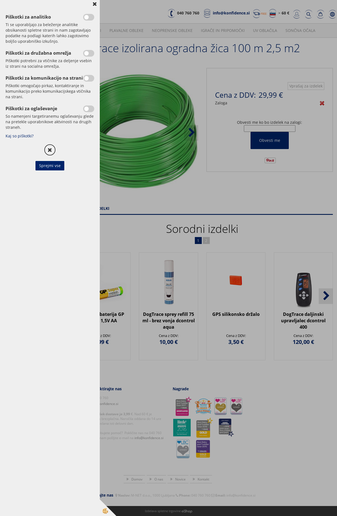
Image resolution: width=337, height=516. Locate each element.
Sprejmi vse (50, 165)
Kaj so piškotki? (20, 136)
